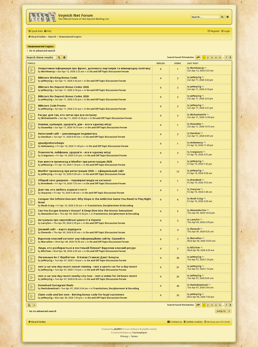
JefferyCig (46, 80)
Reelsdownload (50, 288)
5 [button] (220, 57)
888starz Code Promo (52, 105)
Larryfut (46, 223)
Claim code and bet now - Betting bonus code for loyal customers (81, 294)
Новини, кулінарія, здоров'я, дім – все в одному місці (74, 124)
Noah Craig (47, 205)
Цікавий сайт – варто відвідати (59, 229)
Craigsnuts (47, 155)
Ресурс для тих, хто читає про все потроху (67, 115)
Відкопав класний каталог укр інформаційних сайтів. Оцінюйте (81, 238)
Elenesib (46, 232)
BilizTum (46, 251)
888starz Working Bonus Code (57, 77)
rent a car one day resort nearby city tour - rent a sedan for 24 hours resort (87, 276)
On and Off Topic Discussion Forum (109, 71)
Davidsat (46, 136)
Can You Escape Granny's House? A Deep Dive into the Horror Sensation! (85, 210)
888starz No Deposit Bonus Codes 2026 (63, 87)
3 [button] (211, 57)
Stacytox (46, 192)
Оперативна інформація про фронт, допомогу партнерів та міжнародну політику (94, 68)
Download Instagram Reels (55, 285)
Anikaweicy (47, 146)
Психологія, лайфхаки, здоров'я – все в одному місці (74, 152)
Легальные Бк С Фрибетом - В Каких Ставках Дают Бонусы (78, 257)
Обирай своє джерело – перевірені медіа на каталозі (74, 180)
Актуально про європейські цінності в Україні (69, 220)
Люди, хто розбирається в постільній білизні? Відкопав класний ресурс (87, 248)
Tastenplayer (139, 332)
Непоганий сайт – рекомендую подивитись (67, 133)
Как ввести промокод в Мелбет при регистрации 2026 (75, 161)
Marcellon (47, 241)
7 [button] (226, 57)
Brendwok (47, 183)
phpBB (117, 329)
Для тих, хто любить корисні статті (62, 189)
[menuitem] (47, 31)
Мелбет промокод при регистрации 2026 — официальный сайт (81, 171)
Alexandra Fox (49, 213)
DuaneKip (46, 127)
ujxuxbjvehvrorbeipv (51, 143)
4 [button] (215, 57)
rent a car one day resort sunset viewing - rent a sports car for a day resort (87, 266)
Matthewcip (48, 71)
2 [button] (207, 57)
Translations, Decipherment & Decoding (110, 205)
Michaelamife (49, 118)
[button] (198, 57)
